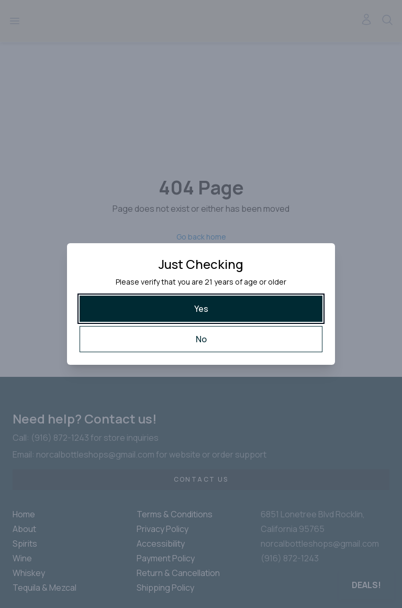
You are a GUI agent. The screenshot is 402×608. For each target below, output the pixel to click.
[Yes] (201, 309)
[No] (201, 339)
